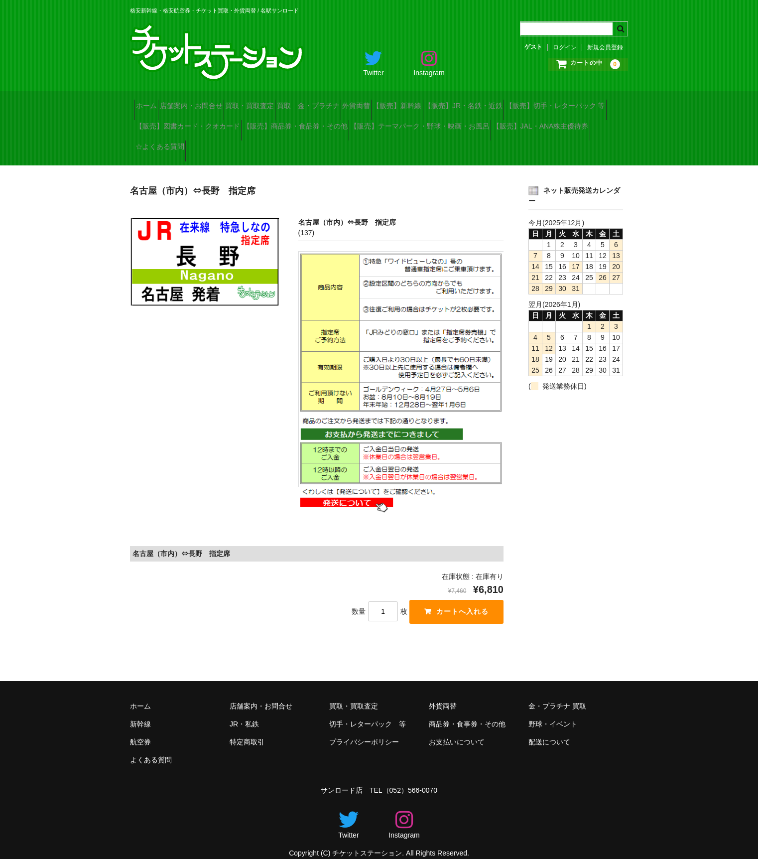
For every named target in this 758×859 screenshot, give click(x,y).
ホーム (150, 102)
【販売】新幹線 (490, 102)
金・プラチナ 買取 (557, 695)
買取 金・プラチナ (365, 102)
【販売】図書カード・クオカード (312, 123)
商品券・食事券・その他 (467, 712)
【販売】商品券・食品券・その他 (437, 123)
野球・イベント (552, 712)
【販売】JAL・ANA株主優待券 (348, 143)
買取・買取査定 (289, 102)
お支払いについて (457, 730)
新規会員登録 (605, 47)
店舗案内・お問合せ (213, 102)
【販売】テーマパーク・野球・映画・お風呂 (209, 143)
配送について (549, 730)
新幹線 (140, 712)
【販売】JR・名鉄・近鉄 (574, 102)
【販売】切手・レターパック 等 (190, 123)
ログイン (565, 47)
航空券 (140, 730)
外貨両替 (431, 102)
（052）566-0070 (410, 779)
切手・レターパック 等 (367, 712)
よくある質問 (151, 748)
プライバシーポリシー (364, 730)
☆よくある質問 (440, 143)
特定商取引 (247, 730)
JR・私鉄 (244, 712)
